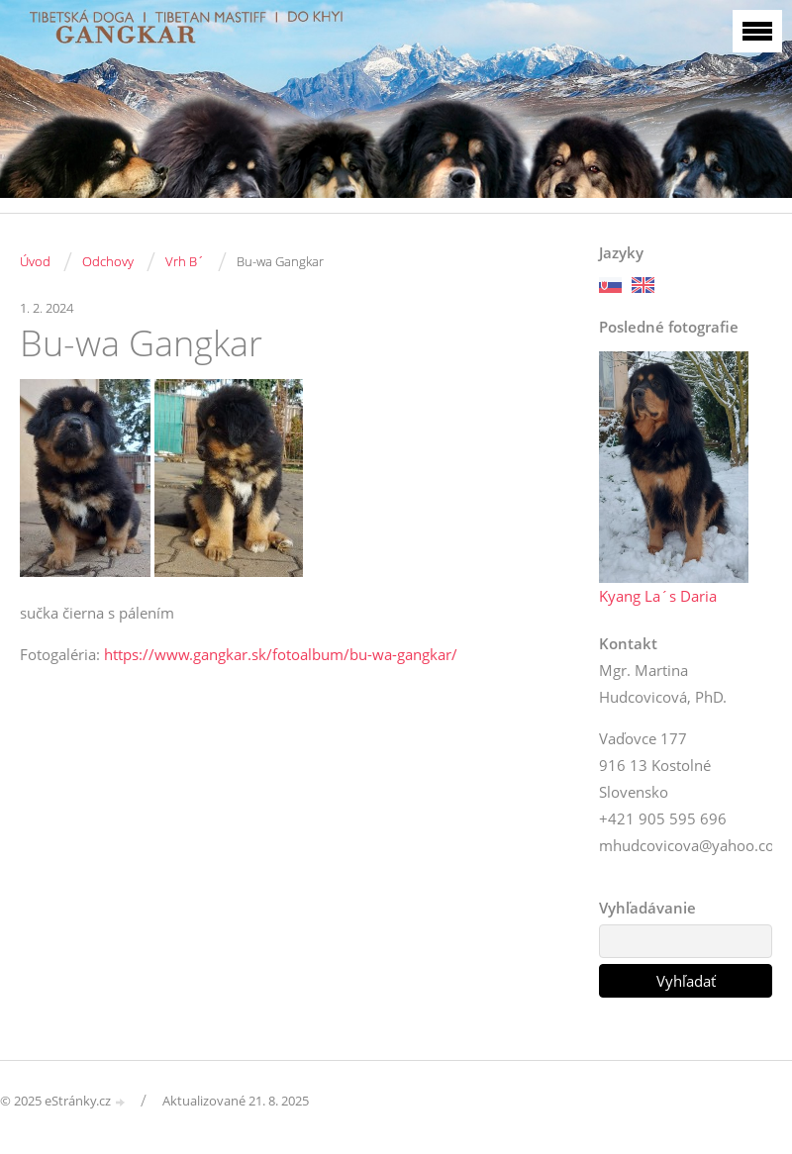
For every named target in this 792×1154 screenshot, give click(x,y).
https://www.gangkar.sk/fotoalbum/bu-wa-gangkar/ (280, 654)
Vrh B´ (185, 261)
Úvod (35, 261)
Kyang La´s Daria (658, 596)
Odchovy (108, 261)
